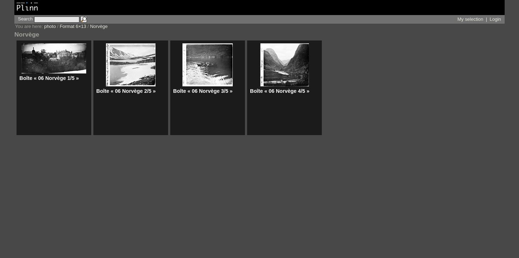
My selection (470, 19)
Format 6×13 (73, 26)
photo (50, 26)
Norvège (99, 26)
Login (495, 19)
